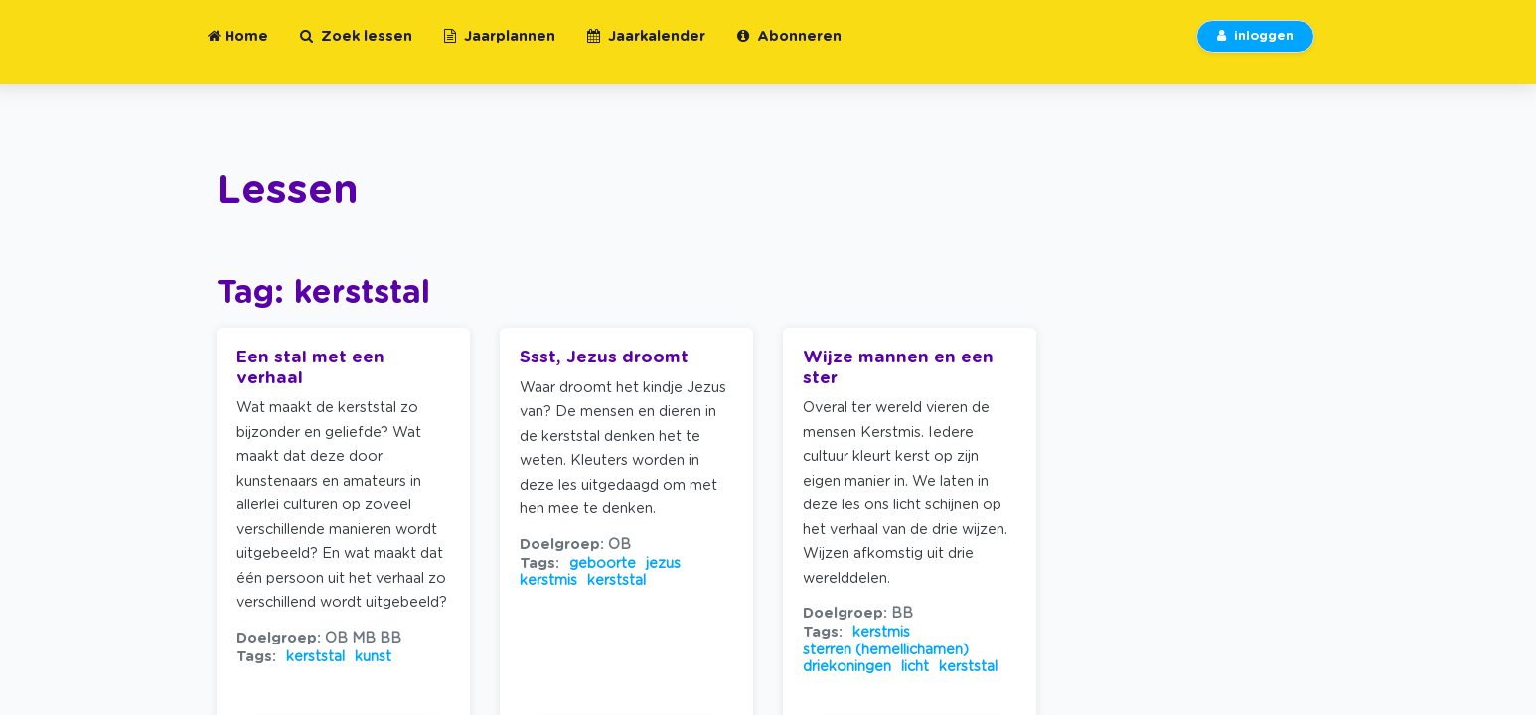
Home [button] (238, 48)
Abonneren (789, 48)
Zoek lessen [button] (356, 48)
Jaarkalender (646, 48)
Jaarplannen (499, 48)
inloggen (1255, 48)
